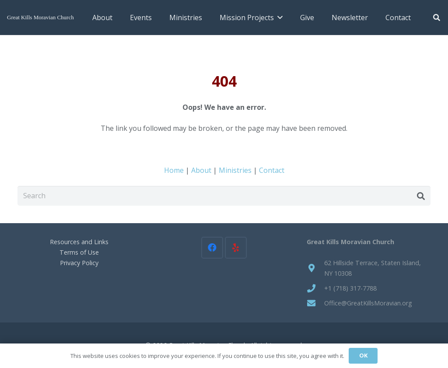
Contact (271, 170)
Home (174, 170)
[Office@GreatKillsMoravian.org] (315, 303)
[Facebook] (212, 248)
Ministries (235, 170)
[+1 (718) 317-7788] (315, 288)
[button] (278, 17)
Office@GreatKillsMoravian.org (368, 303)
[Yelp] (236, 248)
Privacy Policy (79, 263)
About (201, 170)
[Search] (224, 196)
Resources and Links (79, 242)
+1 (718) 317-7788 (350, 288)
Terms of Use (79, 252)
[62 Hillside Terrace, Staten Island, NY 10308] (315, 268)
